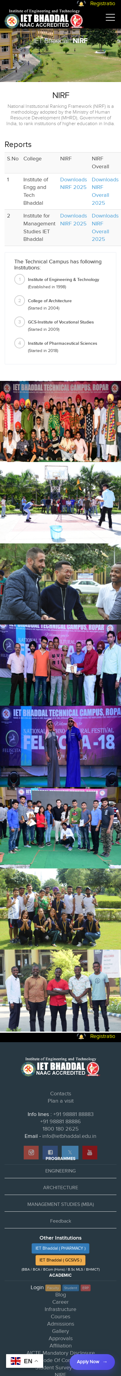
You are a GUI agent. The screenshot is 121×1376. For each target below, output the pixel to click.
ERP (85, 1288)
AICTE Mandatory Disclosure (60, 1353)
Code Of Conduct (60, 1360)
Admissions (60, 1324)
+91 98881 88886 (60, 1121)
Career (60, 1302)
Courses (60, 1316)
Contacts (60, 1093)
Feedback (60, 1221)
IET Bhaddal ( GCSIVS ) (60, 1260)
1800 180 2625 (61, 1129)
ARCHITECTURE (60, 1188)
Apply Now (88, 1361)
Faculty (53, 1288)
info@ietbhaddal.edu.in (69, 1136)
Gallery (60, 1331)
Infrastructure (60, 1309)
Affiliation (61, 1346)
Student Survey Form (60, 1367)
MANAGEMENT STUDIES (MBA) (60, 1204)
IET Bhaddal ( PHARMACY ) (60, 1248)
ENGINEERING (60, 1171)
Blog (60, 1295)
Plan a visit (61, 1101)
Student (70, 1288)
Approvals (61, 1338)
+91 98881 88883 (73, 1114)
